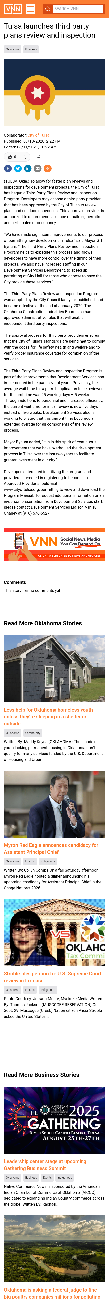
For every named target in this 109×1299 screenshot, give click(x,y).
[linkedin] (28, 168)
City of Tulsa (38, 135)
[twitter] (18, 168)
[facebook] (8, 168)
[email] (38, 168)
